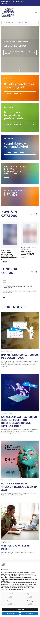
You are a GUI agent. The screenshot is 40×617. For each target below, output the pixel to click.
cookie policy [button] (4, 581)
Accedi (4, 4)
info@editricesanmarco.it (16, 1)
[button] (36, 12)
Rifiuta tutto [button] (10, 613)
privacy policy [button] (17, 574)
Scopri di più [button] (20, 609)
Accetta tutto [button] (29, 613)
